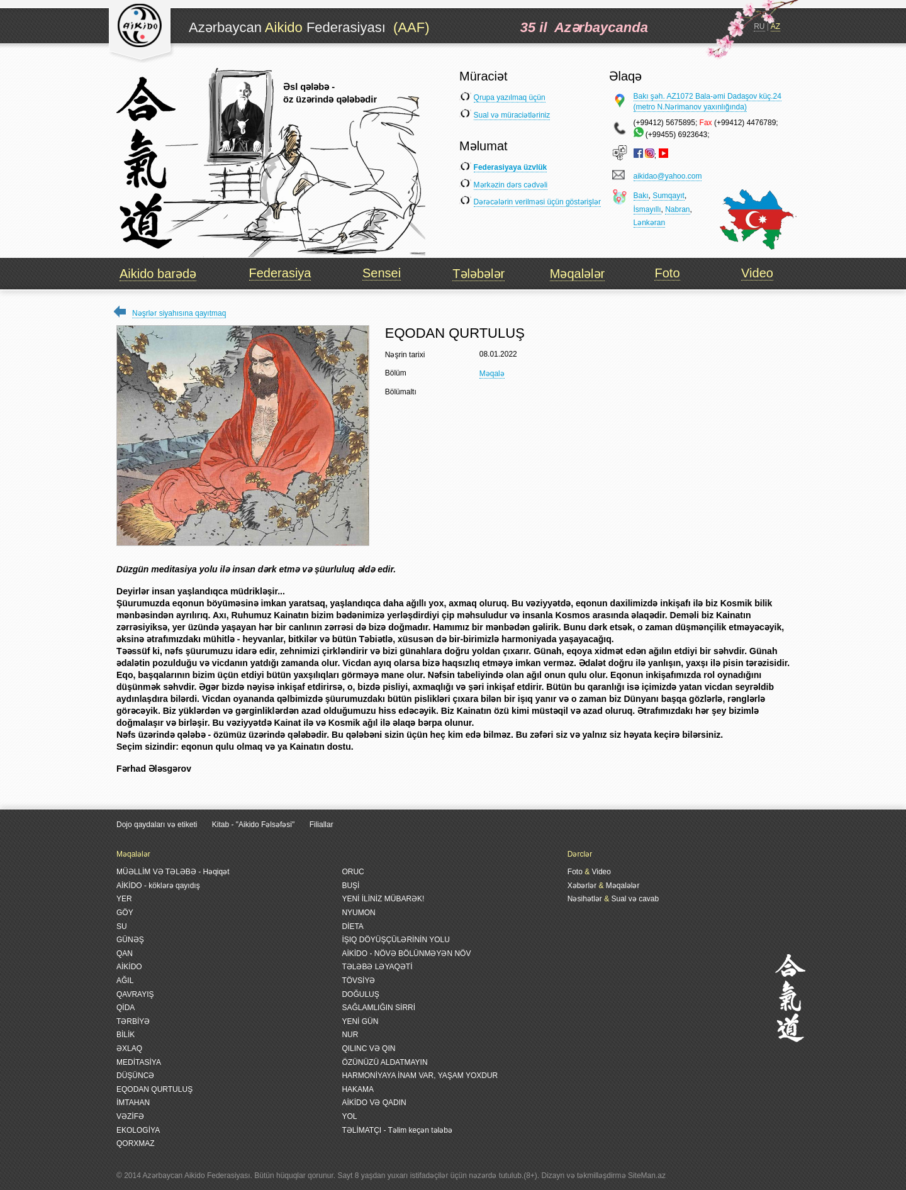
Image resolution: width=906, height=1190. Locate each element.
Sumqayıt (668, 195)
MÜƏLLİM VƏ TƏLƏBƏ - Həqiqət (172, 871)
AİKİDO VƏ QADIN (374, 1102)
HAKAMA (358, 1089)
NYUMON (358, 912)
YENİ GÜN (360, 1021)
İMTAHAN (133, 1102)
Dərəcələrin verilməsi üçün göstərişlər (537, 201)
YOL (349, 1116)
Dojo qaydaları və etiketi (156, 824)
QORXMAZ (135, 1143)
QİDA (125, 1007)
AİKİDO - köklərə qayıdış (158, 885)
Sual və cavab (635, 898)
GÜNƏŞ (130, 939)
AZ (775, 26)
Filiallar (321, 824)
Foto (667, 273)
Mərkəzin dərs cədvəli (511, 185)
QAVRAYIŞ (135, 994)
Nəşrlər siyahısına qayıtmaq (179, 313)
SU (121, 926)
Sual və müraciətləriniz (512, 115)
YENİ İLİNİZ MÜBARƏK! (383, 898)
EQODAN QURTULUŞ (154, 1089)
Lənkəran (650, 222)
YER (124, 898)
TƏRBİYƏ (133, 1021)
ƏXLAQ (129, 1048)
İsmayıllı (647, 209)
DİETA (352, 926)
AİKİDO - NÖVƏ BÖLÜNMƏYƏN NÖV (406, 953)
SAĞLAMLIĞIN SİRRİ (378, 1007)
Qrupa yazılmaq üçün (509, 97)
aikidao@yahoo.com (668, 176)
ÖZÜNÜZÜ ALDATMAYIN (384, 1062)
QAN (124, 953)
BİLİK (125, 1034)
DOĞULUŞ (360, 994)
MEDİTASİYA (138, 1062)
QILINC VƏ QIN (368, 1048)
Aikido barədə (158, 274)
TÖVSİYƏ (358, 980)
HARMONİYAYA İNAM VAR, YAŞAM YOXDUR (420, 1075)
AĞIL (124, 980)
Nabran (677, 209)
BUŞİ (350, 885)
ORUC (353, 871)
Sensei (381, 273)
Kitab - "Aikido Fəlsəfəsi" (254, 824)
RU (759, 26)
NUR (350, 1034)
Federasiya (280, 273)
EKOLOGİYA (138, 1130)
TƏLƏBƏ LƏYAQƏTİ (377, 966)
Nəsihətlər (585, 898)
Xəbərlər (582, 885)
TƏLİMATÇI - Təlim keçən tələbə (397, 1130)
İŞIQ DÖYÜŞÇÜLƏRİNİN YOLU (395, 939)
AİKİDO (129, 966)
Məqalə (492, 373)
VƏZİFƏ (130, 1116)
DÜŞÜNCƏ (135, 1075)
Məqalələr (577, 274)
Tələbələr (478, 274)
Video (757, 273)
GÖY (124, 912)
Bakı (641, 195)
